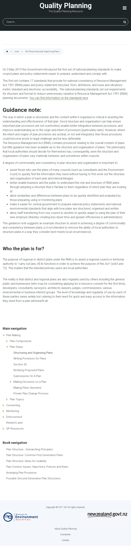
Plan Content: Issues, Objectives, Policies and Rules (37, 466)
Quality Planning (65, 5)
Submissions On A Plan (27, 376)
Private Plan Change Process (30, 393)
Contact (65, 540)
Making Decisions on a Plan (29, 381)
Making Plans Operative (27, 387)
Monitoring (12, 411)
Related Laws (14, 422)
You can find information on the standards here (58, 98)
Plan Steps (16, 346)
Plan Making (13, 335)
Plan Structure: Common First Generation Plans (34, 455)
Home (7, 51)
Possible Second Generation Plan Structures (33, 478)
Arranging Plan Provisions (21, 472)
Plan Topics (17, 399)
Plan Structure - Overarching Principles (29, 449)
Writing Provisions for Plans (29, 358)
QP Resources (15, 428)
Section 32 (20, 364)
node (17, 51)
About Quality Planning (66, 529)
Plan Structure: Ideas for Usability (26, 461)
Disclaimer (65, 534)
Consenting (13, 405)
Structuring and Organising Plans (33, 352)
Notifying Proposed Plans (28, 370)
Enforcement (14, 417)
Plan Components (20, 341)
